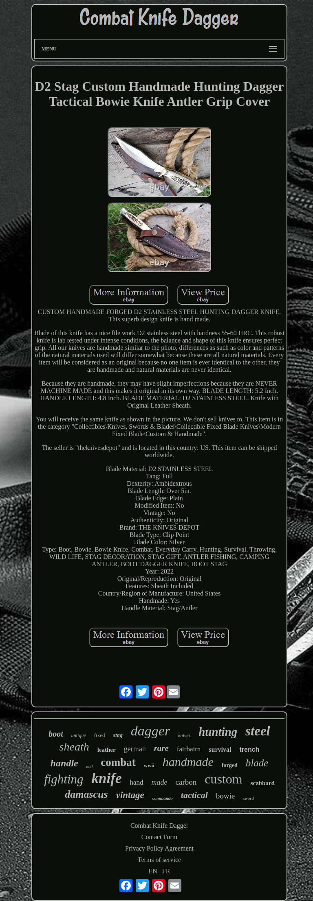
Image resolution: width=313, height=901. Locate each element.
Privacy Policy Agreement (159, 848)
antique (78, 735)
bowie (225, 796)
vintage (130, 795)
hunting (217, 731)
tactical (194, 795)
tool (89, 766)
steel (257, 731)
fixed (99, 735)
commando (162, 798)
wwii (149, 765)
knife (107, 778)
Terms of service (159, 859)
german (135, 749)
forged (230, 765)
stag (117, 735)
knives (184, 735)
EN (153, 871)
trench (249, 749)
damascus (86, 794)
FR (166, 871)
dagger (150, 730)
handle (64, 763)
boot (55, 733)
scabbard (263, 783)
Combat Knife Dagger (159, 825)
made (160, 782)
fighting (63, 779)
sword (248, 798)
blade (257, 762)
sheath (74, 746)
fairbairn (189, 749)
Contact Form (159, 836)
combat (118, 762)
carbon (186, 782)
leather (106, 749)
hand (136, 782)
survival (220, 749)
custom (223, 779)
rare (161, 748)
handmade (188, 761)
